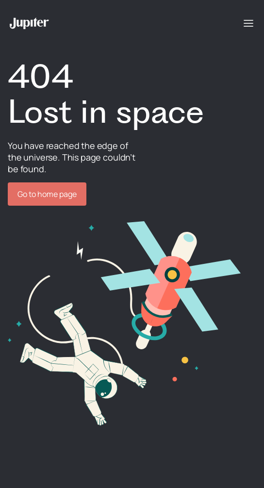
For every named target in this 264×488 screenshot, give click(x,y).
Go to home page (47, 194)
